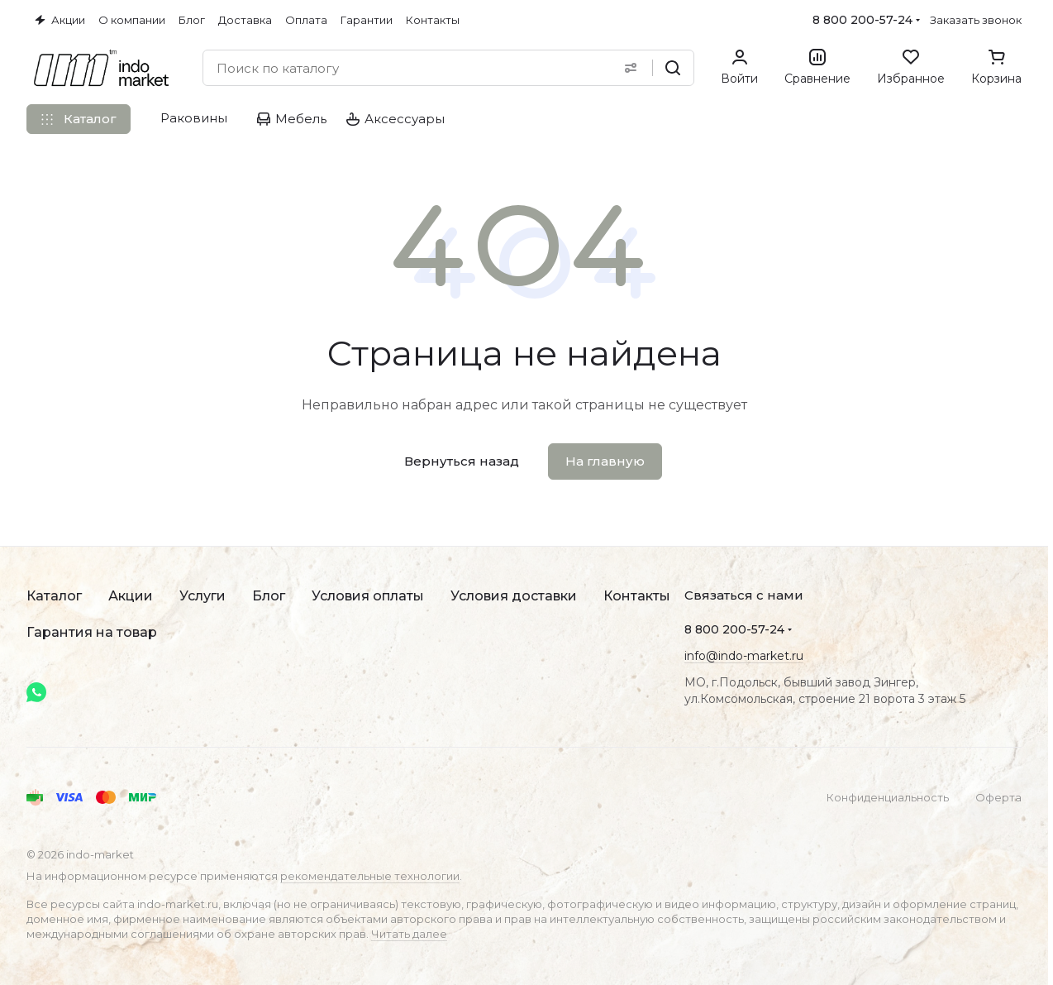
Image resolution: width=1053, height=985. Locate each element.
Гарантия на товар (91, 632)
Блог (268, 596)
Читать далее (409, 933)
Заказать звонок (976, 19)
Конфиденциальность (888, 797)
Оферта (998, 797)
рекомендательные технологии (370, 875)
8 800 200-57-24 (862, 19)
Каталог (54, 596)
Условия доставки (513, 596)
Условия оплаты (368, 596)
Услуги (202, 596)
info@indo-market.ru (743, 655)
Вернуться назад (461, 461)
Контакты (636, 596)
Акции (130, 596)
